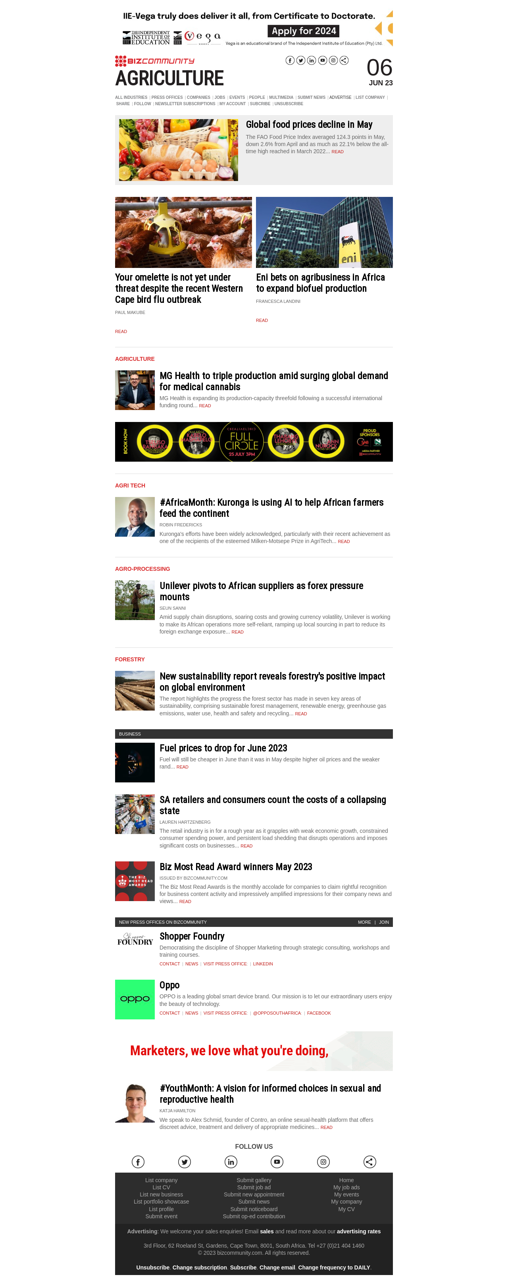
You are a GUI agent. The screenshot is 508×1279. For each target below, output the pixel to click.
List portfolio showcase (161, 1201)
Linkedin (263, 963)
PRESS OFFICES (167, 97)
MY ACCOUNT (232, 104)
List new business (161, 1194)
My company (346, 1201)
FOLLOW (142, 104)
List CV (161, 1187)
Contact (170, 963)
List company (161, 1180)
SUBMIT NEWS (311, 97)
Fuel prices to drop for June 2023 (223, 748)
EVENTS (237, 97)
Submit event (161, 1216)
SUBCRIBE (260, 104)
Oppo (169, 985)
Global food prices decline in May (309, 124)
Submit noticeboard (254, 1209)
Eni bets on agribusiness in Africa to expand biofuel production (320, 283)
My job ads (346, 1187)
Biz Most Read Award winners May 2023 (236, 867)
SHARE (123, 104)
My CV (347, 1209)
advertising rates (359, 1231)
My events (346, 1194)
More (364, 922)
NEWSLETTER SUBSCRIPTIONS (185, 104)
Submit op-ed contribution (254, 1216)
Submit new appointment (254, 1194)
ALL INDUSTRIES (131, 97)
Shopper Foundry (192, 936)
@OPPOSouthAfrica (277, 1013)
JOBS (219, 97)
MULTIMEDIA (281, 97)
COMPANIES (198, 97)
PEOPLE (257, 97)
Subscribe (243, 1267)
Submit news (253, 1201)
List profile (161, 1209)
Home (346, 1180)
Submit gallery (254, 1180)
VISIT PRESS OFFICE (225, 963)
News (191, 963)
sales (267, 1231)
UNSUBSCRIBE (289, 104)
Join (384, 922)
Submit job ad (254, 1187)
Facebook (319, 1013)
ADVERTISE (340, 97)
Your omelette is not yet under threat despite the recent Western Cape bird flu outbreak (179, 288)
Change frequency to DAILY (334, 1267)
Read (205, 405)
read (338, 151)
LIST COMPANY (370, 97)
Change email (277, 1267)
